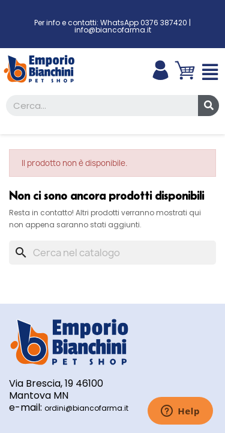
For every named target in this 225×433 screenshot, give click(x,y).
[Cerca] (112, 253)
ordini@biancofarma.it (86, 408)
